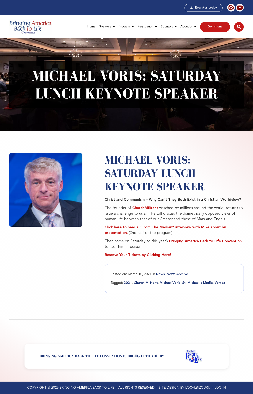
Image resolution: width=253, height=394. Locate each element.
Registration (147, 27)
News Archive (177, 274)
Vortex (220, 283)
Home (91, 26)
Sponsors (169, 27)
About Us (188, 27)
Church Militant (146, 283)
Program (126, 27)
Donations (215, 26)
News (160, 274)
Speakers (107, 27)
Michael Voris (170, 283)
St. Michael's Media (197, 283)
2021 (128, 283)
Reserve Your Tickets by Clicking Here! (138, 255)
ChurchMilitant (145, 208)
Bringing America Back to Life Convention (205, 241)
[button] (239, 27)
